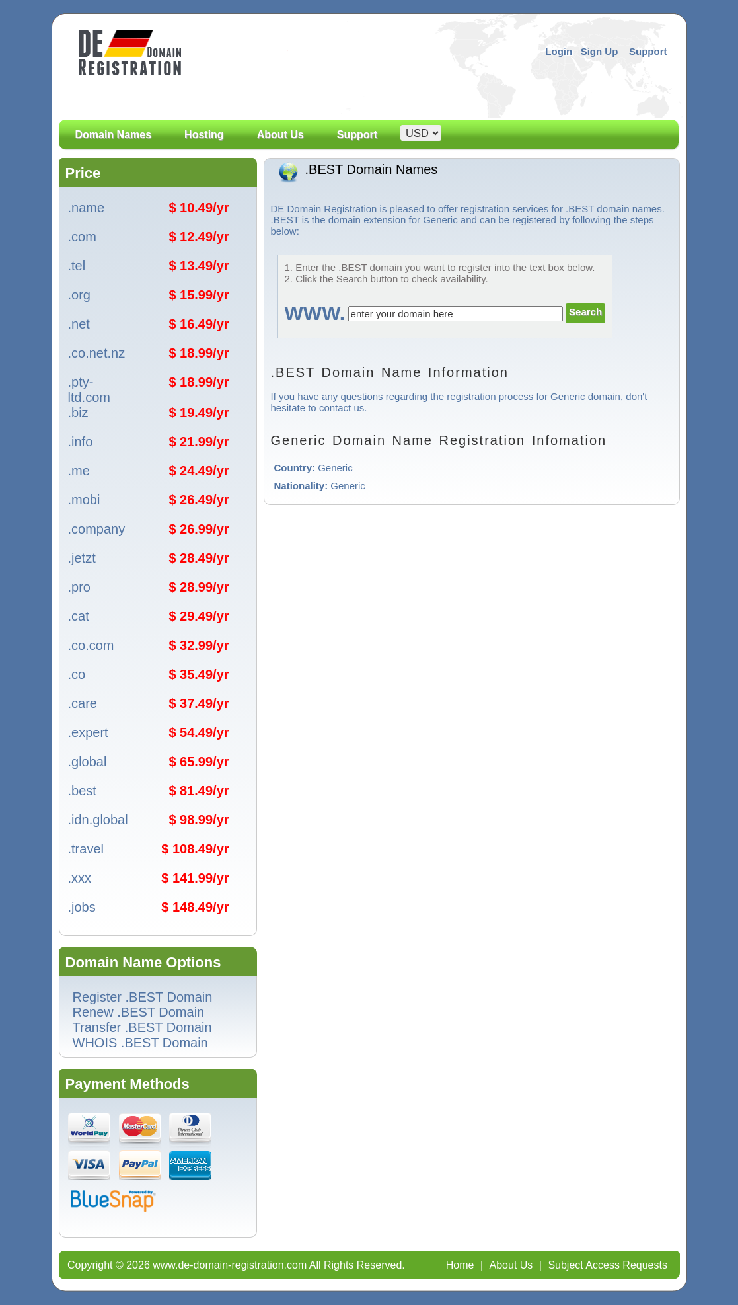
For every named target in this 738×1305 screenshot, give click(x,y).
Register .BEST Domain (143, 997)
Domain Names (113, 149)
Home (460, 1265)
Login (558, 51)
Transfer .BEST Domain (142, 1027)
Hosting (204, 135)
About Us (280, 149)
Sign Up (599, 51)
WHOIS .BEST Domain (140, 1042)
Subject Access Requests (607, 1265)
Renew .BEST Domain (139, 1012)
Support (648, 51)
